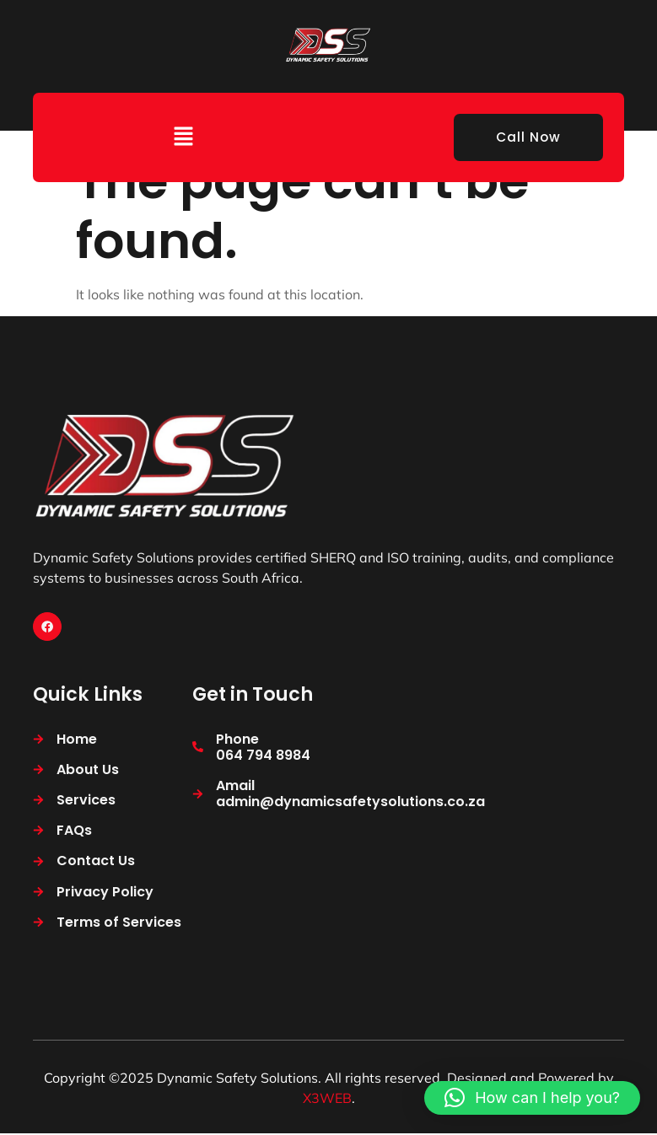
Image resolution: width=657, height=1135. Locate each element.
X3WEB (327, 1099)
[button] (183, 137)
